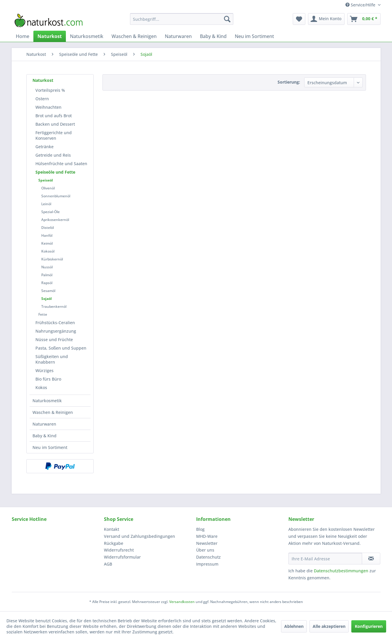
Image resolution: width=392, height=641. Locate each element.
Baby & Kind (44, 435)
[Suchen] (227, 19)
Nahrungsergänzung (55, 331)
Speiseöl (45, 180)
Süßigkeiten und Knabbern (51, 359)
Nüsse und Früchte (54, 339)
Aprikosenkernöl (55, 219)
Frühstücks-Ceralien (55, 322)
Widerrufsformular (122, 557)
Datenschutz (208, 557)
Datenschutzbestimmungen (341, 570)
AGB (108, 564)
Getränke (44, 146)
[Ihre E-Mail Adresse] (325, 558)
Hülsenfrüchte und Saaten (61, 163)
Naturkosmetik (47, 400)
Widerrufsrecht (119, 550)
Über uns (205, 550)
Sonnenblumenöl (55, 195)
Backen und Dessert (55, 124)
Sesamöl (48, 290)
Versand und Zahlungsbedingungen (139, 536)
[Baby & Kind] (213, 36)
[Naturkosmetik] (86, 36)
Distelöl (47, 227)
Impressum (207, 564)
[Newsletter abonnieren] (371, 558)
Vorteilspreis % (50, 90)
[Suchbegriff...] (181, 19)
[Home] (22, 36)
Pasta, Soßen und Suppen (60, 348)
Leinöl (46, 203)
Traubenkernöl (53, 306)
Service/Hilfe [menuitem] (360, 5)
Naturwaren (44, 424)
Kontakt (111, 529)
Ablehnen (294, 626)
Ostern (42, 98)
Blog (200, 529)
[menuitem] (181, 19)
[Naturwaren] (178, 36)
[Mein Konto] (326, 19)
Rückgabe (113, 543)
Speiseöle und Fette (55, 172)
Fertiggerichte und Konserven (53, 135)
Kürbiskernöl (52, 259)
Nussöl (47, 267)
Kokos (41, 387)
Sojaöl (46, 298)
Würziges (44, 370)
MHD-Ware (207, 536)
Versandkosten (182, 601)
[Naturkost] (49, 36)
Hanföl (46, 235)
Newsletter (207, 543)
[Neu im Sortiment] (254, 36)
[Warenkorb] (364, 19)
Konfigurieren (369, 626)
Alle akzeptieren (329, 626)
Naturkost (42, 80)
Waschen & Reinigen (52, 412)
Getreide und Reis (53, 155)
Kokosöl (47, 251)
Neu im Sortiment (49, 447)
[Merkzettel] (299, 19)
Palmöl (46, 274)
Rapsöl (46, 282)
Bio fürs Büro (48, 379)
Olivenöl (48, 188)
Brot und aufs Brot (53, 115)
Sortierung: (289, 82)
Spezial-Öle (50, 211)
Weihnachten (48, 107)
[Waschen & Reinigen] (134, 36)
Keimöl (47, 243)
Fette (42, 314)
